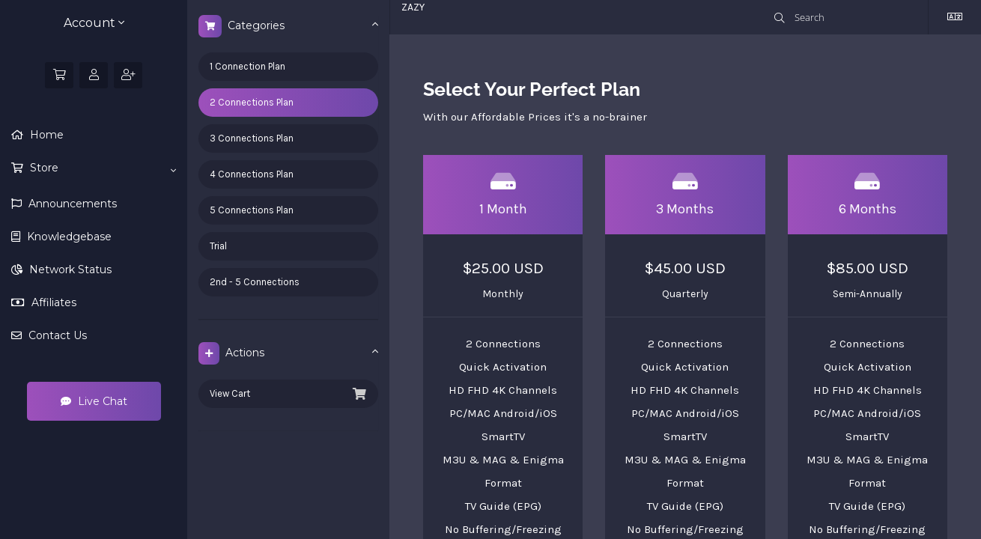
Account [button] (94, 23)
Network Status (69, 269)
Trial (218, 246)
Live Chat (94, 401)
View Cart (288, 394)
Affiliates (52, 302)
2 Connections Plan (252, 102)
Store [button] (101, 168)
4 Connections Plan (252, 174)
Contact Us (56, 335)
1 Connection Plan (247, 66)
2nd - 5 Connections (255, 281)
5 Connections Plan (252, 210)
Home (45, 134)
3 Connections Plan (252, 138)
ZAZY (413, 7)
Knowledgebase (68, 236)
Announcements (71, 203)
